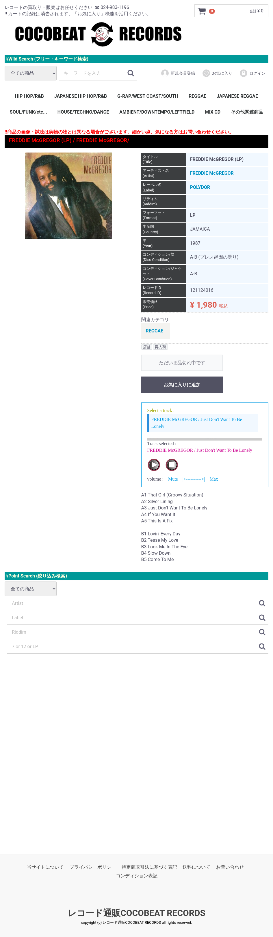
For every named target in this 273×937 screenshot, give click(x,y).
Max (213, 479)
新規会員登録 (178, 73)
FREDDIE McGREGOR (212, 173)
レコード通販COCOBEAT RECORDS (136, 913)
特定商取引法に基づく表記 (149, 867)
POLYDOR (200, 187)
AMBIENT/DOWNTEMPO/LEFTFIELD (156, 112)
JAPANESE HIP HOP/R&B (80, 96)
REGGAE (197, 96)
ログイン (252, 73)
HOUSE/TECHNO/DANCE (83, 112)
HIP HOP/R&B (29, 96)
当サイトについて (45, 867)
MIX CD (212, 112)
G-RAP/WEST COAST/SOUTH (147, 96)
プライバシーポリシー (93, 867)
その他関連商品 (247, 112)
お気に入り (217, 73)
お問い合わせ (230, 867)
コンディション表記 (136, 875)
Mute (173, 479)
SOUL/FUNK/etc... (28, 112)
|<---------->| (194, 479)
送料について (196, 867)
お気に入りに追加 (182, 384)
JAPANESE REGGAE (237, 96)
